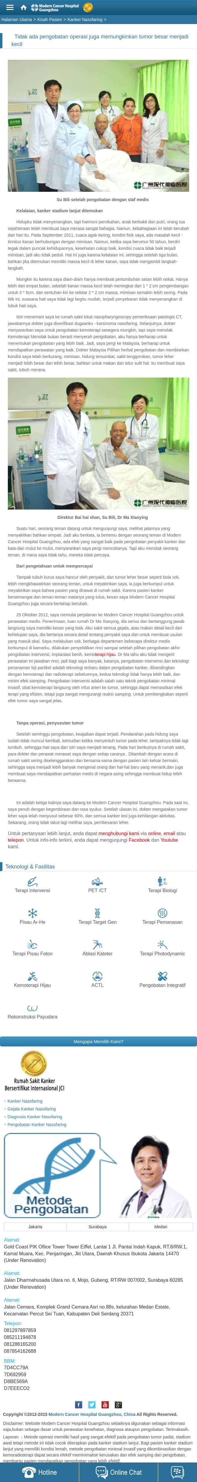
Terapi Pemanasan (162, 922)
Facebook (139, 840)
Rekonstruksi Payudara (32, 1016)
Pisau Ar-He (32, 922)
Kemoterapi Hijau (32, 985)
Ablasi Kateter (98, 953)
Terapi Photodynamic (162, 953)
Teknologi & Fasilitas (30, 867)
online (154, 833)
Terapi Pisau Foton (32, 953)
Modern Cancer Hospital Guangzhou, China (92, 1414)
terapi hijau (105, 654)
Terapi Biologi (162, 890)
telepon (16, 840)
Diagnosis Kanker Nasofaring (35, 1116)
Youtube (169, 840)
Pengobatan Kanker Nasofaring (37, 1124)
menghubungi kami (118, 833)
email (169, 833)
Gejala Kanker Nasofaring (32, 1109)
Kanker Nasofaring (25, 1101)
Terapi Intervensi (32, 890)
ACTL (97, 985)
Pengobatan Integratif (162, 985)
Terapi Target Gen (97, 922)
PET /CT (97, 890)
